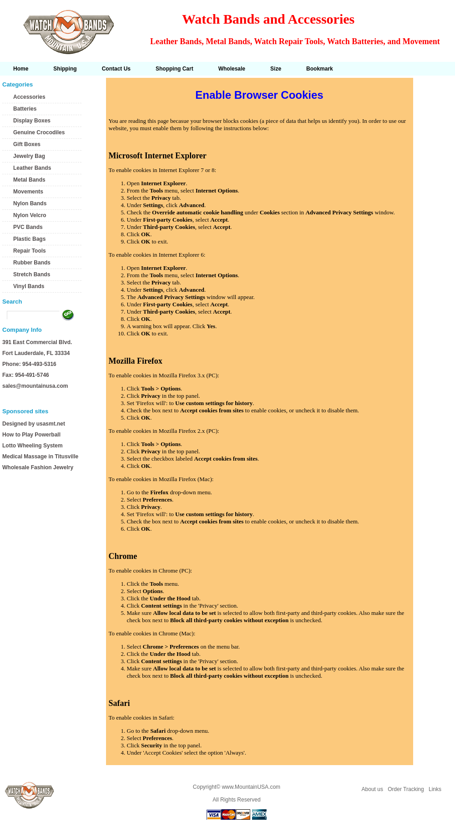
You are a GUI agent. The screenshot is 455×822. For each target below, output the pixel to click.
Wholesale (231, 69)
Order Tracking (406, 789)
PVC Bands (28, 227)
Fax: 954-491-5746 (25, 375)
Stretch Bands (31, 274)
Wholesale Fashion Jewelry (37, 467)
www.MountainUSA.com (251, 787)
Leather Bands (32, 168)
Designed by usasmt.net (33, 424)
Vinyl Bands (28, 286)
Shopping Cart (174, 69)
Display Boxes (32, 120)
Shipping (64, 69)
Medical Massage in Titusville (40, 456)
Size (275, 69)
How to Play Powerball (31, 434)
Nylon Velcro (29, 215)
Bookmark (319, 69)
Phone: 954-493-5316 (29, 364)
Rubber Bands (32, 262)
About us (372, 789)
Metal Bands (29, 180)
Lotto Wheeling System (32, 445)
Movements (28, 191)
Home (20, 69)
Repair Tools (29, 251)
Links (435, 789)
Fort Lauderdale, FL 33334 (36, 353)
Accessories (29, 97)
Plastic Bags (29, 239)
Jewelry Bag (29, 156)
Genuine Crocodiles (39, 132)
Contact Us (116, 69)
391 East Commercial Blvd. (37, 342)
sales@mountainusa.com (35, 386)
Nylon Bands (29, 203)
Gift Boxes (26, 144)
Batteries (24, 109)
